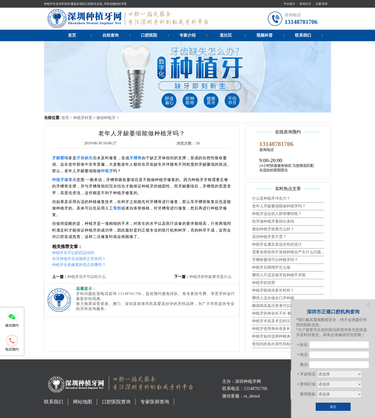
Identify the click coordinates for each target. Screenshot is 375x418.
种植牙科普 (82, 118)
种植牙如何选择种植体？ (273, 336)
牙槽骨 (135, 158)
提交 (333, 406)
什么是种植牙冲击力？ (271, 198)
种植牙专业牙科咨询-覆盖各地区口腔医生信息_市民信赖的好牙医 (85, 4)
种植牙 (107, 171)
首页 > (67, 118)
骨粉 (117, 208)
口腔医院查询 (116, 401)
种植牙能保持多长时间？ (273, 290)
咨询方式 (305, 4)
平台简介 (289, 4)
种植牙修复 (62, 180)
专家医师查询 (154, 401)
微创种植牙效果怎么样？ (273, 229)
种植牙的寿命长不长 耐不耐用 (277, 313)
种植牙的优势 (263, 283)
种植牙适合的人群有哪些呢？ (277, 214)
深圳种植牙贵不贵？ (269, 237)
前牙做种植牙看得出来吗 (273, 221)
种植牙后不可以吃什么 (86, 277)
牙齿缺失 (85, 158)
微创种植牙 (106, 118)
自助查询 (110, 35)
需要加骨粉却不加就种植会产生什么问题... (288, 252)
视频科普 (264, 35)
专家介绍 (187, 35)
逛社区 (226, 35)
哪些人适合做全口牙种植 (273, 298)
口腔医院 (149, 35)
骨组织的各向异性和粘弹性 (275, 344)
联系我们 (303, 35)
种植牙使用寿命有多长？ (273, 329)
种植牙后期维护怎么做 (271, 267)
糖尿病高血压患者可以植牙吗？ (279, 306)
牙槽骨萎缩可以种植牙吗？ (275, 260)
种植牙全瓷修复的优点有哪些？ (79, 265)
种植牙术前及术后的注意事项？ (279, 321)
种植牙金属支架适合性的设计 (277, 244)
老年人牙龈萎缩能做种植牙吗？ (279, 206)
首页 (72, 35)
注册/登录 (321, 4)
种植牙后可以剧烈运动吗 (73, 253)
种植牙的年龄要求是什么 (210, 277)
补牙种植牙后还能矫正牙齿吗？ (79, 259)
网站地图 (82, 401)
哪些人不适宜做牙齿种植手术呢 (279, 275)
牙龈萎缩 (60, 158)
